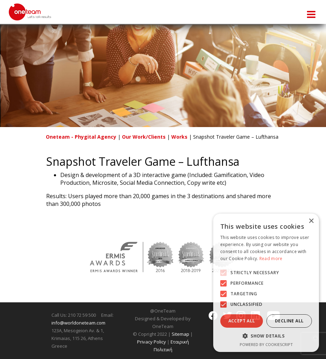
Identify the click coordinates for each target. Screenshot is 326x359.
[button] (223, 273)
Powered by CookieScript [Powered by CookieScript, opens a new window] (266, 344)
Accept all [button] (241, 321)
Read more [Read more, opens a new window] (271, 259)
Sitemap (180, 334)
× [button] (311, 221)
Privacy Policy (151, 342)
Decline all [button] (289, 321)
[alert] (266, 283)
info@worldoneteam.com (78, 323)
